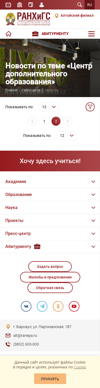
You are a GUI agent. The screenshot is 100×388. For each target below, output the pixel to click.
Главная (11, 90)
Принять (50, 378)
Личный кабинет (41, 5)
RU (89, 5)
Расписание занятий (8, 5)
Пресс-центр (31, 90)
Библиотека (19, 5)
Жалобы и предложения (50, 277)
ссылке (80, 366)
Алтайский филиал (77, 15)
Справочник (30, 5)
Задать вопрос (50, 266)
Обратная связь (50, 288)
